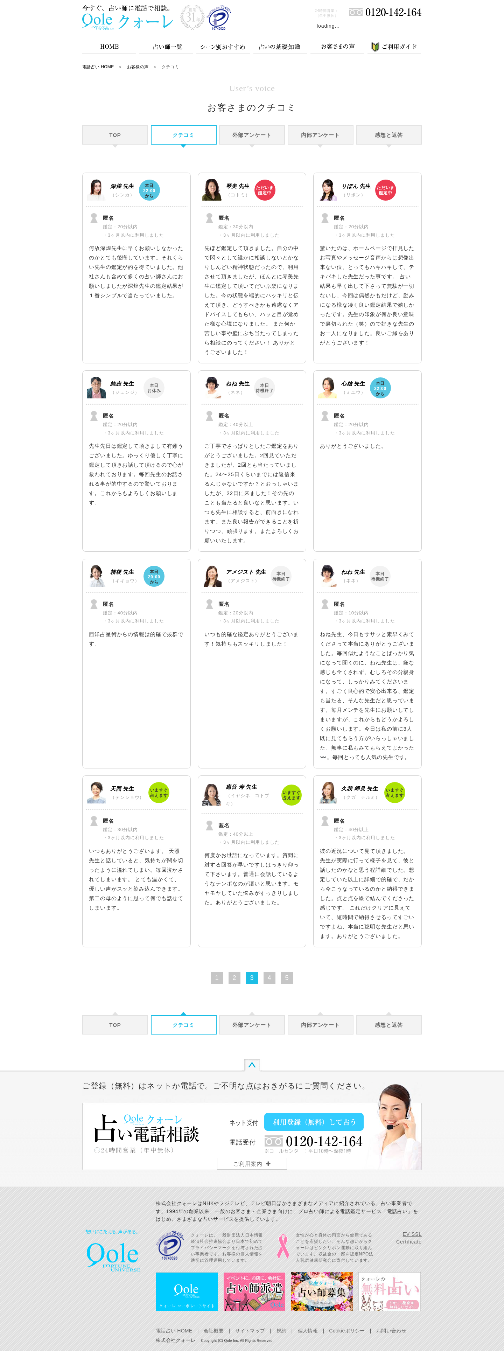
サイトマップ (250, 1330)
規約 (281, 1330)
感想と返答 (389, 135)
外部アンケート (251, 135)
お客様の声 (138, 66)
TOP (115, 135)
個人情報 (308, 1330)
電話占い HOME (98, 66)
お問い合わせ (391, 1330)
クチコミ (184, 135)
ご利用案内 (248, 1164)
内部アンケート (320, 135)
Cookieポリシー (347, 1330)
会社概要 (214, 1330)
